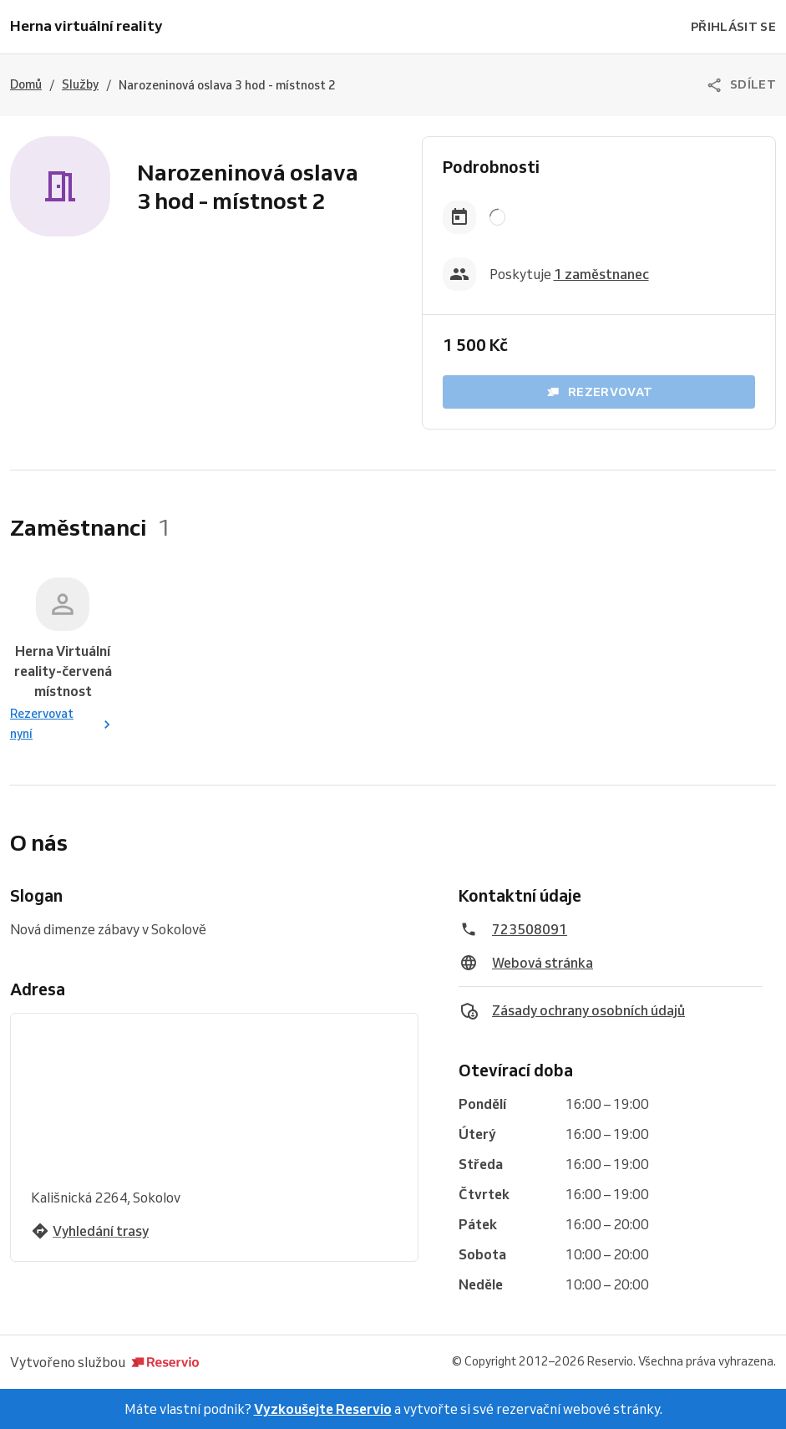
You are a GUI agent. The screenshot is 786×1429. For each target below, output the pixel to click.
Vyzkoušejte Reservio (323, 1409)
